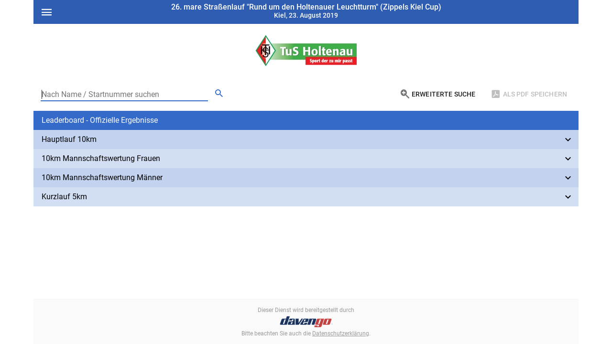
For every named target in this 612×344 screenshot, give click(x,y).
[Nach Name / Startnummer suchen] (124, 94)
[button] (306, 120)
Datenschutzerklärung (340, 333)
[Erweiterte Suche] (438, 94)
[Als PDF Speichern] (529, 94)
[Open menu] (45, 11)
